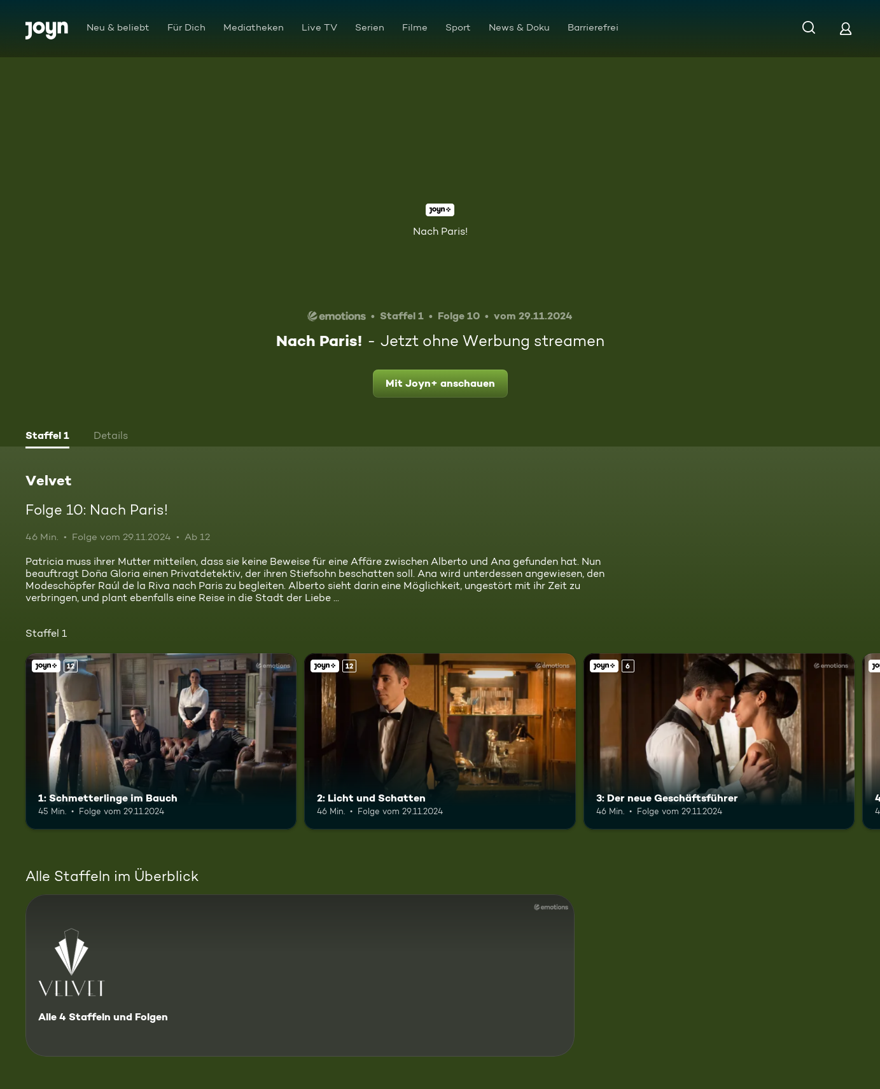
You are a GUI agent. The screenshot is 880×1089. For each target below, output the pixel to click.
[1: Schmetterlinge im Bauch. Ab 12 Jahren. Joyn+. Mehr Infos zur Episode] (161, 741)
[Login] (845, 28)
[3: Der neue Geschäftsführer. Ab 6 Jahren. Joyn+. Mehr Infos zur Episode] (719, 741)
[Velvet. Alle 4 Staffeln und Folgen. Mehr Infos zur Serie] (300, 975)
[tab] (47, 437)
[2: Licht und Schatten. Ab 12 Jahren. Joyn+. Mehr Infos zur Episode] (439, 741)
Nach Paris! (440, 231)
